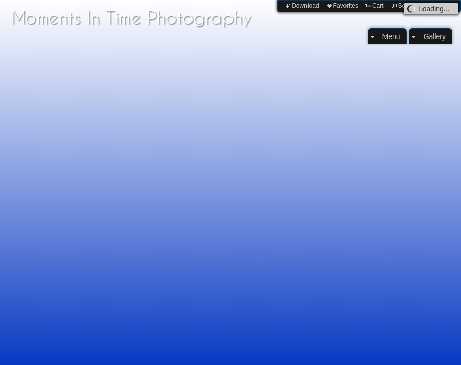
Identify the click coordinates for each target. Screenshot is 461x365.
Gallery (435, 36)
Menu (391, 36)
